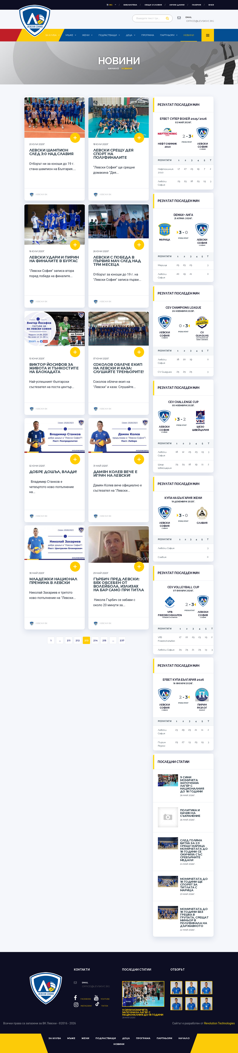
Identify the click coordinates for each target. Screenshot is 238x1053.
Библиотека (130, 5)
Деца (129, 35)
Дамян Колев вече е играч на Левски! (115, 474)
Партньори (167, 35)
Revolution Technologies (219, 1023)
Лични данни (177, 5)
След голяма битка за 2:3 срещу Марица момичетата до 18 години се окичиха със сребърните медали (194, 850)
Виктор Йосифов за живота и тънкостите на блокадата (54, 368)
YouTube (102, 999)
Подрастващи (108, 35)
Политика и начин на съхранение (190, 813)
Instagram (83, 1006)
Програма (147, 35)
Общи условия (153, 5)
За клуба (51, 35)
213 (86, 640)
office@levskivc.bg (200, 21)
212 (77, 640)
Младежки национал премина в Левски (53, 581)
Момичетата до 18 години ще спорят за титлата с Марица (194, 884)
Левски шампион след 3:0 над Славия (51, 152)
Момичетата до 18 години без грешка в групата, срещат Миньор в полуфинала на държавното (194, 917)
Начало (113, 68)
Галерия (196, 5)
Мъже (69, 35)
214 (95, 640)
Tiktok (101, 1006)
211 (68, 640)
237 (122, 640)
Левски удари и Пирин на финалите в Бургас (54, 259)
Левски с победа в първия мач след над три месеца (117, 261)
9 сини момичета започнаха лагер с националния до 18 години (192, 784)
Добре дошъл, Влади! (53, 472)
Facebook (82, 999)
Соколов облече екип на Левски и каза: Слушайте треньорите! (118, 368)
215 (104, 640)
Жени (85, 35)
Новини (188, 35)
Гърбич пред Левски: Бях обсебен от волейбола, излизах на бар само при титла (118, 584)
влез (211, 5)
